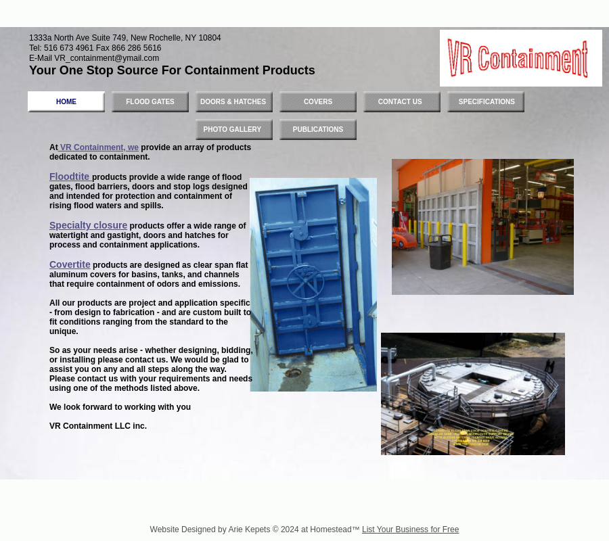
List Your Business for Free (410, 529)
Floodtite (70, 176)
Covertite (70, 264)
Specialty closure (88, 225)
